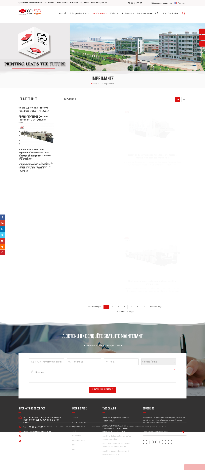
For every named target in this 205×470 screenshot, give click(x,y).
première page (94, 305)
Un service (76, 434)
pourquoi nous (144, 14)
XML (165, 465)
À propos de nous (79, 421)
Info (157, 14)
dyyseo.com (143, 465)
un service (126, 14)
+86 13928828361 (41, 439)
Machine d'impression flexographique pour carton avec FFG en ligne (36, 222)
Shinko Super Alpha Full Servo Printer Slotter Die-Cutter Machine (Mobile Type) (33, 132)
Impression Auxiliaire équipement (29, 142)
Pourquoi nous (78, 439)
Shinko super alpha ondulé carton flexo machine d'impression (144, 282)
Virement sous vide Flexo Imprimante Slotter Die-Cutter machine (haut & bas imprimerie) (34, 154)
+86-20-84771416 (134, 3)
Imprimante (99, 14)
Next (54, 212)
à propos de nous (78, 14)
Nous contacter (170, 14)
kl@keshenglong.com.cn (161, 3)
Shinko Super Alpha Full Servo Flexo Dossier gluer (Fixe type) (34, 109)
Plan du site (156, 465)
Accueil (62, 14)
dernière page (156, 305)
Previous (20, 212)
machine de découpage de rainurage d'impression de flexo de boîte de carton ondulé (115, 427)
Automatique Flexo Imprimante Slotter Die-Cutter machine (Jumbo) (34, 168)
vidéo (113, 14)
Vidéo (74, 430)
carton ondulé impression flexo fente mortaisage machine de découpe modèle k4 (144, 157)
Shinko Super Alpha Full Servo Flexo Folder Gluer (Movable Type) (33, 120)
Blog (74, 448)
